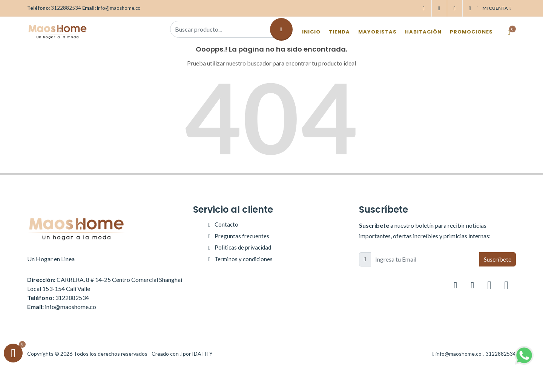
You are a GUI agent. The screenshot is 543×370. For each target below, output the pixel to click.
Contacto (226, 224)
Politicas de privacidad (243, 247)
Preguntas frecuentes (242, 236)
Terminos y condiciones (244, 259)
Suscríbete (497, 259)
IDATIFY (202, 353)
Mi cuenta (496, 8)
